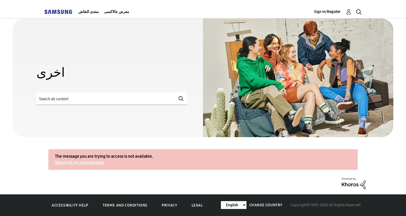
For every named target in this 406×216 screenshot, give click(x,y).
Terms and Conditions (125, 205)
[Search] (111, 99)
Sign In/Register (327, 11)
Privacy (169, 205)
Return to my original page (79, 162)
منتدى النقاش (89, 11)
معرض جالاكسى (116, 11)
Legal (197, 205)
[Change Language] (234, 205)
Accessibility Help (70, 205)
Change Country (266, 205)
